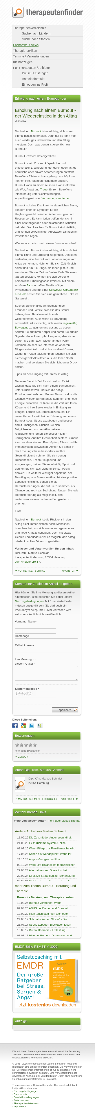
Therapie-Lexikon (25, 50)
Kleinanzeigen (23, 62)
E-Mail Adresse (24, 645)
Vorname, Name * (26, 621)
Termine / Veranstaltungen (31, 56)
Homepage (22, 636)
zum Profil (67, 799)
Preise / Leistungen (35, 73)
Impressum (19, 1106)
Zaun (30, 285)
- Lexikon (46, 897)
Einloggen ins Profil (35, 84)
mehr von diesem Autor (30, 820)
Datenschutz (19, 1094)
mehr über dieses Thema (63, 820)
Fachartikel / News (25, 45)
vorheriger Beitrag (32, 570)
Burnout (36, 131)
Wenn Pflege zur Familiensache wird (52, 848)
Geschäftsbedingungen (25, 1097)
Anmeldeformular (34, 79)
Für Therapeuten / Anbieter (31, 67)
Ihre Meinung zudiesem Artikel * (25, 661)
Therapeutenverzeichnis (29, 28)
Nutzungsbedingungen (29, 601)
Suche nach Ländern (36, 33)
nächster (68, 570)
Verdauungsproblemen (56, 198)
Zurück (23, 756)
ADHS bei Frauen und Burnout (48, 908)
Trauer (44, 189)
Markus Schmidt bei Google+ (37, 799)
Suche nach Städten (36, 39)
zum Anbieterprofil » (27, 561)
